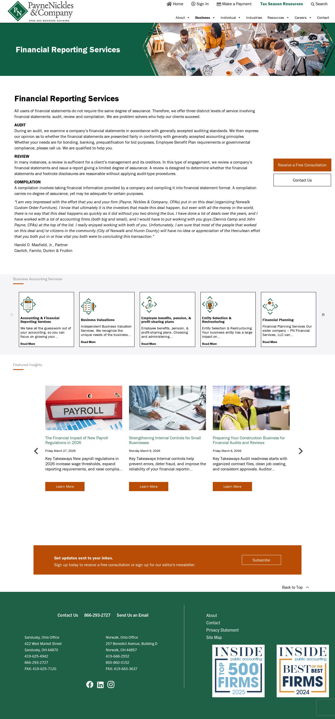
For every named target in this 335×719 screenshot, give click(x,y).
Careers (303, 17)
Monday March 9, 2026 (144, 451)
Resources (278, 17)
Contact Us (302, 180)
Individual (231, 17)
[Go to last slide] (36, 451)
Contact (323, 17)
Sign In (200, 3)
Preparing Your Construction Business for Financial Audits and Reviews (249, 440)
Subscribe (261, 560)
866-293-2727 (97, 614)
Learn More (65, 486)
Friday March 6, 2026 (227, 451)
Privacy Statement (222, 629)
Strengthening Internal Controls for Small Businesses (165, 440)
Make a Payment (235, 3)
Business (205, 17)
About (183, 17)
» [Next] (323, 313)
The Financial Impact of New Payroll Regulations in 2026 (76, 440)
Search (320, 3)
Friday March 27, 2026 (60, 451)
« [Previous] (12, 313)
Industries (254, 17)
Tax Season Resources (281, 3)
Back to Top (295, 587)
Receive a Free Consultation (302, 164)
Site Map (214, 637)
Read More (27, 344)
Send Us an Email (132, 614)
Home (175, 3)
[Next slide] (300, 451)
